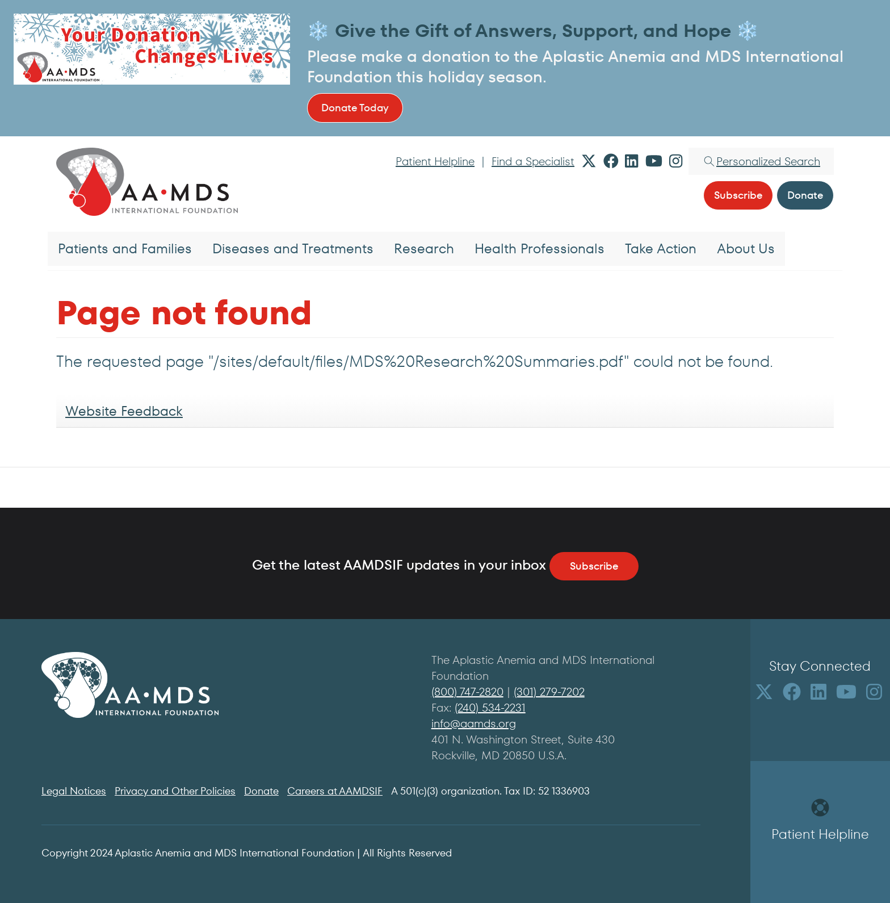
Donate (261, 791)
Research (424, 248)
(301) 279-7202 (549, 692)
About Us (746, 248)
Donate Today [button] (355, 108)
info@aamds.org (473, 723)
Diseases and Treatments (292, 248)
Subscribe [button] (738, 195)
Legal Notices (73, 791)
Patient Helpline (435, 161)
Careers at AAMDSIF (335, 791)
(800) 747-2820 (467, 692)
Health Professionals (539, 248)
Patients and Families (125, 248)
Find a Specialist (533, 161)
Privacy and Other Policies (175, 791)
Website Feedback (124, 411)
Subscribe (594, 566)
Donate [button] (805, 195)
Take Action (660, 248)
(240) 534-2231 (490, 708)
